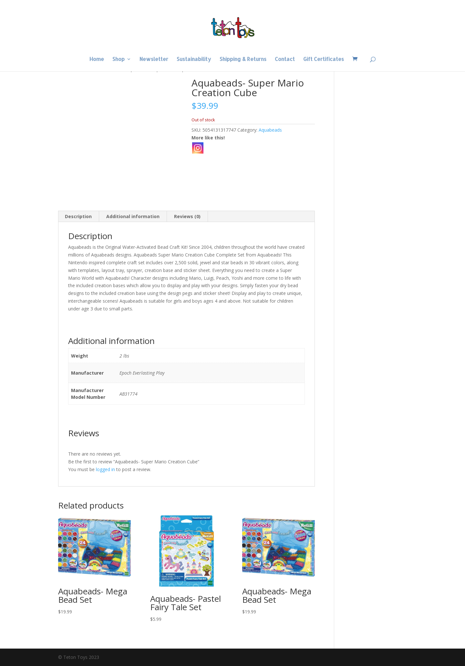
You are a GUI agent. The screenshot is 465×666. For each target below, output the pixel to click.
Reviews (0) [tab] (187, 216)
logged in (105, 469)
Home (96, 59)
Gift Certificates (323, 59)
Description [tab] (78, 216)
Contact (285, 59)
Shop (118, 59)
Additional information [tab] (133, 216)
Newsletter (154, 59)
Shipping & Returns (243, 59)
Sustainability (194, 59)
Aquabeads (270, 130)
